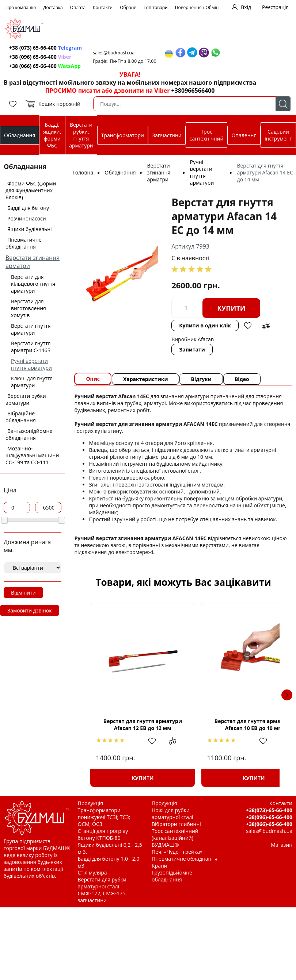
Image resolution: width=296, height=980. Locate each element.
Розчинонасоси (26, 218)
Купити (231, 308)
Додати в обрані (247, 325)
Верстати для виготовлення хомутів (28, 308)
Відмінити (23, 592)
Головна (82, 172)
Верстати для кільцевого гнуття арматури (33, 283)
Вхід (246, 7)
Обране (128, 7)
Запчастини (167, 135)
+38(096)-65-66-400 (269, 817)
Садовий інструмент (278, 135)
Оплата (78, 7)
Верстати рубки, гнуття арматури (81, 135)
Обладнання (19, 135)
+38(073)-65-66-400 (269, 810)
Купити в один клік (205, 325)
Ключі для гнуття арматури (32, 382)
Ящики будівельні (29, 229)
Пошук (283, 103)
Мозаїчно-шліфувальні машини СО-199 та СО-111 (32, 455)
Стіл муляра (92, 872)
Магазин (281, 844)
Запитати (192, 349)
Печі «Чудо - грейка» (177, 851)
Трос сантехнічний (207, 135)
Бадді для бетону (28, 207)
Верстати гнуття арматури (31, 329)
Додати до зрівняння (266, 325)
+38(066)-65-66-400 (269, 823)
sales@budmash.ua (113, 53)
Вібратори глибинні (176, 823)
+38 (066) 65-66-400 (45, 65)
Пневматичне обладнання (23, 243)
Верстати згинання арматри (159, 172)
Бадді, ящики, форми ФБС (52, 135)
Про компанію (20, 7)
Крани (159, 865)
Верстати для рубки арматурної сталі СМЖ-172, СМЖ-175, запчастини (102, 890)
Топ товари (156, 7)
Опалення (244, 135)
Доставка (52, 7)
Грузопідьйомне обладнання (172, 876)
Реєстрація (275, 7)
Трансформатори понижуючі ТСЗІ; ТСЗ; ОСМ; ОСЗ (104, 817)
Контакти (103, 7)
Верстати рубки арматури (25, 399)
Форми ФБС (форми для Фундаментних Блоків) (30, 190)
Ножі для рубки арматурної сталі (172, 813)
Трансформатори (122, 135)
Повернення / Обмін (197, 7)
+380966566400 (193, 91)
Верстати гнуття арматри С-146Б (31, 347)
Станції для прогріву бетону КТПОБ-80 (103, 834)
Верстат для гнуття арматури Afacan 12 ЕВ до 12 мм (135, 724)
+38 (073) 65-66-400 (45, 47)
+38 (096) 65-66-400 (40, 56)
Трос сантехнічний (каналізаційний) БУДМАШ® (175, 837)
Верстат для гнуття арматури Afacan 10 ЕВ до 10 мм (231, 724)
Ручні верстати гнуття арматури (31, 364)
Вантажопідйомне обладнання (28, 434)
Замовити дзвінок (29, 610)
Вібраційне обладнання (20, 417)
